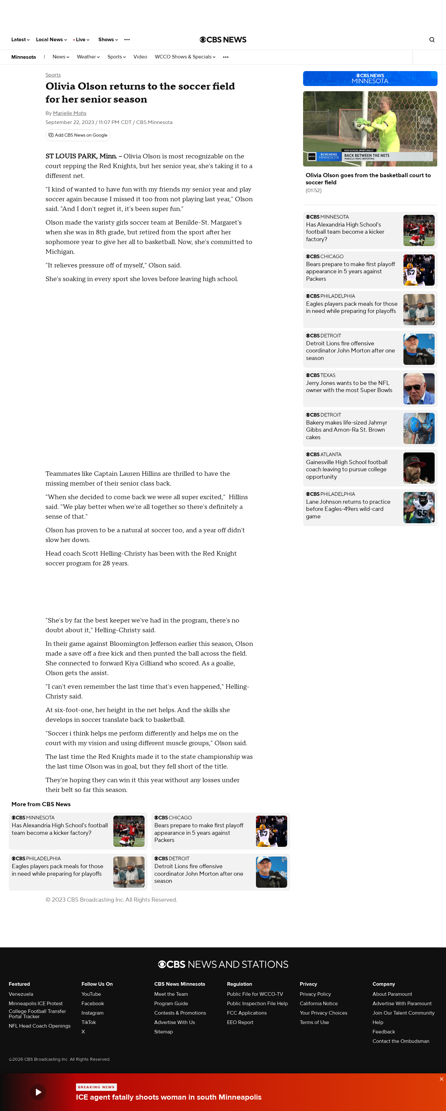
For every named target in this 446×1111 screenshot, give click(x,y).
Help (378, 1022)
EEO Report (240, 1022)
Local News (51, 39)
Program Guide (171, 1003)
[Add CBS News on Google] (77, 135)
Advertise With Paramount (402, 1003)
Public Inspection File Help (257, 1003)
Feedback (384, 1031)
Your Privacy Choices (323, 1013)
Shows (108, 39)
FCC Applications (247, 1013)
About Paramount (392, 994)
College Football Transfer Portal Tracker (37, 1014)
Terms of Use (314, 1022)
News (61, 57)
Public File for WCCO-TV (255, 994)
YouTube (91, 994)
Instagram (93, 1013)
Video (140, 57)
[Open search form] (432, 40)
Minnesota (23, 57)
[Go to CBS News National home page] (223, 39)
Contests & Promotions (180, 1013)
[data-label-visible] (439, 1078)
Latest (20, 39)
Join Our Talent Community (404, 1013)
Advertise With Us (174, 1022)
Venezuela (21, 994)
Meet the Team (171, 994)
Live (82, 39)
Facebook (93, 1003)
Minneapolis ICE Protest (36, 1003)
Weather (88, 57)
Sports (117, 57)
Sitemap (163, 1031)
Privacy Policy (315, 994)
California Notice (319, 1003)
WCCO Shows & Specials (185, 57)
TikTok (89, 1022)
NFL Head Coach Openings (39, 1026)
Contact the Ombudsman (401, 1041)
